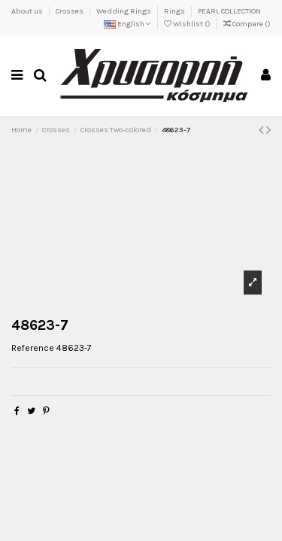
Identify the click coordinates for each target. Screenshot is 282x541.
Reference (32, 348)
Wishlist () (188, 24)
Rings (175, 11)
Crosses (70, 11)
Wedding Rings (124, 11)
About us (27, 11)
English (127, 24)
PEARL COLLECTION (229, 11)
